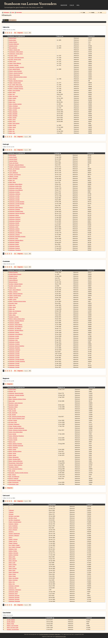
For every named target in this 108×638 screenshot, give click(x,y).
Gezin (11, 504)
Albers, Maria (12, 92)
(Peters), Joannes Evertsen (16, 73)
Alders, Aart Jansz (13, 96)
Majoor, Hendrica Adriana (15, 451)
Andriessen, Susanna (14, 248)
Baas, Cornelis (12, 397)
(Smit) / (11, 537)
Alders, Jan (12, 129)
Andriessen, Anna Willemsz (16, 190)
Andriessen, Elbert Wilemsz (16, 207)
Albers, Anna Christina (14, 90)
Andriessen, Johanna (14, 234)
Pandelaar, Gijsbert (13, 467)
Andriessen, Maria (13, 238)
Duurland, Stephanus (14, 424)
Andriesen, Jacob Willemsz (15, 326)
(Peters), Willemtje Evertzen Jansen (18, 77)
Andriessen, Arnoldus (14, 192)
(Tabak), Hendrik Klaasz (15, 82)
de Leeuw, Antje (13, 422)
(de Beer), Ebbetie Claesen (16, 284)
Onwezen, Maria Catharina (15, 465)
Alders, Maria (12, 182)
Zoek (12, 12)
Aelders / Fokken (13, 551)
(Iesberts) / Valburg (13, 524)
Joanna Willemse (13, 280)
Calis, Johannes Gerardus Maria (17, 416)
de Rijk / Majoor (11, 621)
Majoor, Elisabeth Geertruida (16, 445)
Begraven (61, 387)
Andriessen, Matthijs (14, 242)
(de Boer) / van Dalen (14, 516)
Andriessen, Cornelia (14, 196)
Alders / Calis (12, 562)
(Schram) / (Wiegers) (14, 535)
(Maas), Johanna (13, 291)
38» (15, 501)
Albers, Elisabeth (13, 178)
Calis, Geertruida (13, 412)
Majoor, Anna (12, 441)
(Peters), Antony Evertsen (15, 71)
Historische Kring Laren (60, 636)
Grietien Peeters (13, 42)
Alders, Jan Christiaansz (15, 311)
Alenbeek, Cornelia (13, 316)
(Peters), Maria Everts (14, 75)
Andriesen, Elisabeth (14, 322)
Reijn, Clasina (12, 474)
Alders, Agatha (12, 98)
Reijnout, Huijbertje (13, 478)
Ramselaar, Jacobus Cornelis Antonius (18, 472)
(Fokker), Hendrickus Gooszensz (17, 166)
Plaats (5, 20)
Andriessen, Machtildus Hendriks (17, 236)
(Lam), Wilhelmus (13, 172)
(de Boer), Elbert (13, 55)
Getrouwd (52, 504)
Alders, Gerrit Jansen (14, 123)
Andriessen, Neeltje (14, 244)
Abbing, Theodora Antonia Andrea (17, 301)
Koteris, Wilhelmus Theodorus (16, 436)
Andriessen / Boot (13, 593)
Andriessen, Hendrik (14, 223)
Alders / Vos (12, 582)
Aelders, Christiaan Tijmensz (16, 88)
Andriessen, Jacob (13, 226)
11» (15, 149)
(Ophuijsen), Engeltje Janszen (16, 67)
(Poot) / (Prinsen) (13, 529)
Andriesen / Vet (12, 587)
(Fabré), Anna (12, 61)
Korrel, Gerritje (12, 434)
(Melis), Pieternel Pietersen (16, 293)
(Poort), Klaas (12, 78)
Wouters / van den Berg (13, 629)
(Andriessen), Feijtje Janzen (16, 51)
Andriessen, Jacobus (14, 228)
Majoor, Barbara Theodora (15, 443)
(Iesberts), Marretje (13, 65)
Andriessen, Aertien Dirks (15, 186)
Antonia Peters (12, 38)
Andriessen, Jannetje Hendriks (16, 395)
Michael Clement (13, 282)
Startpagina (6, 12)
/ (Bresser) (11, 510)
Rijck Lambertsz (13, 47)
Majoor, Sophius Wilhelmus (15, 461)
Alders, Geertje (12, 117)
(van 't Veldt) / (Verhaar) (14, 547)
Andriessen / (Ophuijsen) (15, 589)
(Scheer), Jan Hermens (15, 174)
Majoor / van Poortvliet (12, 625)
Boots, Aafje (12, 401)
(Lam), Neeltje (12, 170)
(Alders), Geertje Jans (14, 49)
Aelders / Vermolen (13, 553)
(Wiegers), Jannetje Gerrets (16, 86)
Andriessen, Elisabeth (14, 209)
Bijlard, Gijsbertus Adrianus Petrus (17, 399)
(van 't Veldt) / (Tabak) (14, 545)
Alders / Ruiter (12, 574)
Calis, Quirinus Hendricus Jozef (16, 418)
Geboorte (60, 36)
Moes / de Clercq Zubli (12, 627)
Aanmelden (19, 12)
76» (15, 32)
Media (92, 12)
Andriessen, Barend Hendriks (16, 393)
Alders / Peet (12, 566)
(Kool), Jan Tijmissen (14, 168)
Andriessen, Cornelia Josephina (17, 361)
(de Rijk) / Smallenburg (14, 520)
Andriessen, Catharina (14, 194)
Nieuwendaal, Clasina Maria (16, 463)
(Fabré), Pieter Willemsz (15, 63)
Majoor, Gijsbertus (13, 447)
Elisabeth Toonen (13, 276)
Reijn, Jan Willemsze (14, 476)
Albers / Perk (12, 556)
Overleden (58, 270)
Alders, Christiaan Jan (14, 108)
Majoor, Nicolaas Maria (14, 459)
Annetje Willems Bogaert (15, 274)
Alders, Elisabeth (13, 111)
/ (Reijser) (11, 512)
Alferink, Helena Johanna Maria (17, 318)
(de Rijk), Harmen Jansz (15, 59)
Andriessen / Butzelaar (14, 601)
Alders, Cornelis (13, 109)
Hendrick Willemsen (14, 44)
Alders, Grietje (12, 125)
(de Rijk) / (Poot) (13, 518)
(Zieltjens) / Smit (13, 549)
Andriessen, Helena (14, 215)
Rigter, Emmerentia (13, 482)
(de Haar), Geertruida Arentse (16, 57)
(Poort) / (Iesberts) (13, 527)
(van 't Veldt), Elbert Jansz (15, 84)
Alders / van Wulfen (13, 578)
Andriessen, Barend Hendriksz (16, 346)
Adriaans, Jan (12, 391)
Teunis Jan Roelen (13, 163)
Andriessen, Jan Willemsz (15, 232)
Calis (72, 5)
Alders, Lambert (13, 313)
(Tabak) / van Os (13, 541)
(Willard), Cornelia (13, 176)
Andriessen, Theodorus (15, 250)
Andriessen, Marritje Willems (16, 240)
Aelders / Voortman (13, 554)
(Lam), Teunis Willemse (15, 289)
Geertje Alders (12, 40)
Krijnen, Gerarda (13, 437)
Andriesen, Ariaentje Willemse (16, 320)
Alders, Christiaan (13, 106)
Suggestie (12, 20)
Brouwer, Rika (12, 408)
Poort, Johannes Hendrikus (15, 468)
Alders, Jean (12, 133)
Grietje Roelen (12, 389)
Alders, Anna (12, 100)
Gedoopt (58, 153)
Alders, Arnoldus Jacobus (15, 104)
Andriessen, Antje (13, 340)
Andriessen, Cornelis (14, 205)
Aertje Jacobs (12, 155)
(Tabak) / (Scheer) (13, 539)
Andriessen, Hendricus (14, 217)
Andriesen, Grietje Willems (15, 184)
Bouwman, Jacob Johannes (16, 403)
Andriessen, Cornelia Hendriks (16, 201)
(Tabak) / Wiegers (13, 543)
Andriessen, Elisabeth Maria (16, 211)
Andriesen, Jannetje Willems (16, 330)
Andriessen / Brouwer (14, 595)
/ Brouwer (11, 514)
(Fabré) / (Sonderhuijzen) (15, 522)
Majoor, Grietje (12, 449)
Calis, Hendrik (12, 414)
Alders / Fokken (12, 564)
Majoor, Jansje (12, 453)
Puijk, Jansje (12, 470)
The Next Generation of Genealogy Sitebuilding (49, 634)
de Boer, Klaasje (13, 420)
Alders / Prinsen (13, 568)
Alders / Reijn (12, 570)
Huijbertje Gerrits (13, 46)
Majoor (64, 5)
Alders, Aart (12, 94)
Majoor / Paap (10, 623)
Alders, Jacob (12, 127)
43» (15, 267)
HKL (78, 5)
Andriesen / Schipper (14, 585)
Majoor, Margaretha (14, 457)
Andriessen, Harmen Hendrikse (17, 213)
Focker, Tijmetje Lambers (15, 426)
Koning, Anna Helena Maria (15, 432)
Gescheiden (50, 617)
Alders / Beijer (12, 558)
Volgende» (20, 32)
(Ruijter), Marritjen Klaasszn (16, 80)
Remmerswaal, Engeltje (15, 480)
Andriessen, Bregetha (14, 347)
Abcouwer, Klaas (13, 303)
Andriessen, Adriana (14, 332)
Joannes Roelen (13, 159)
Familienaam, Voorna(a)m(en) (16, 36)
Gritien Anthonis (13, 278)
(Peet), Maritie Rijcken (14, 69)
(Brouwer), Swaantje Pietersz (16, 165)
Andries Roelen (13, 157)
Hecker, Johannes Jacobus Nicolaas (18, 430)
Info (101, 12)
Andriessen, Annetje (14, 336)
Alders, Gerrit (12, 119)
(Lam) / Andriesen (13, 525)
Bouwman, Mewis (13, 406)
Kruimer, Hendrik (13, 439)
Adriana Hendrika (13, 272)
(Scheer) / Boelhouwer (14, 533)
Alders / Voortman (13, 580)
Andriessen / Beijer (13, 591)
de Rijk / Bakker (11, 619)
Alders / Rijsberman (13, 572)
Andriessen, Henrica (14, 225)
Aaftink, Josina (12, 299)
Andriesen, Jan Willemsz (15, 328)
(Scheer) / (11, 531)
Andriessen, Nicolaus (14, 246)
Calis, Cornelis (12, 410)
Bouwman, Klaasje (13, 405)
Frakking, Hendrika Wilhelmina (16, 428)
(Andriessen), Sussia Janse (16, 53)
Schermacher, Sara (13, 484)
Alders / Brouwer (13, 560)
